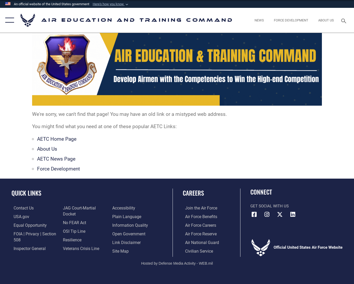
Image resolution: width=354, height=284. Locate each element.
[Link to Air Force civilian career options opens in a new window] (196, 250)
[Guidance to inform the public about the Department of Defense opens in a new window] (129, 216)
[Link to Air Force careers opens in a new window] (198, 225)
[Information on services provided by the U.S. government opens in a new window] (18, 216)
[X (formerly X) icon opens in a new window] (280, 214)
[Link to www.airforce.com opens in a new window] (198, 208)
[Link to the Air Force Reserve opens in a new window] (198, 233)
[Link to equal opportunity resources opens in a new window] (27, 225)
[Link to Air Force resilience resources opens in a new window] (71, 233)
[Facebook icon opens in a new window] (254, 214)
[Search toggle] (344, 20)
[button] (111, 4)
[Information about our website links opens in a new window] (126, 233)
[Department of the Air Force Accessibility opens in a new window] (73, 250)
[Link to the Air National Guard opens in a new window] (199, 241)
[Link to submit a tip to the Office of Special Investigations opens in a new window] (72, 225)
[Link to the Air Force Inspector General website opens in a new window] (26, 247)
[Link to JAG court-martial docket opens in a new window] (84, 208)
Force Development (58, 169)
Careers (193, 193)
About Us (47, 149)
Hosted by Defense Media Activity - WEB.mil (177, 262)
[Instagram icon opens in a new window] (267, 214)
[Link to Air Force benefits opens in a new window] (198, 216)
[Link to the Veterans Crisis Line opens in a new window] (79, 241)
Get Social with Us (269, 206)
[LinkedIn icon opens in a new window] (293, 214)
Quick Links (26, 193)
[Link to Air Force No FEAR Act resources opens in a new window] (73, 216)
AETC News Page (56, 159)
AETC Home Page (56, 139)
